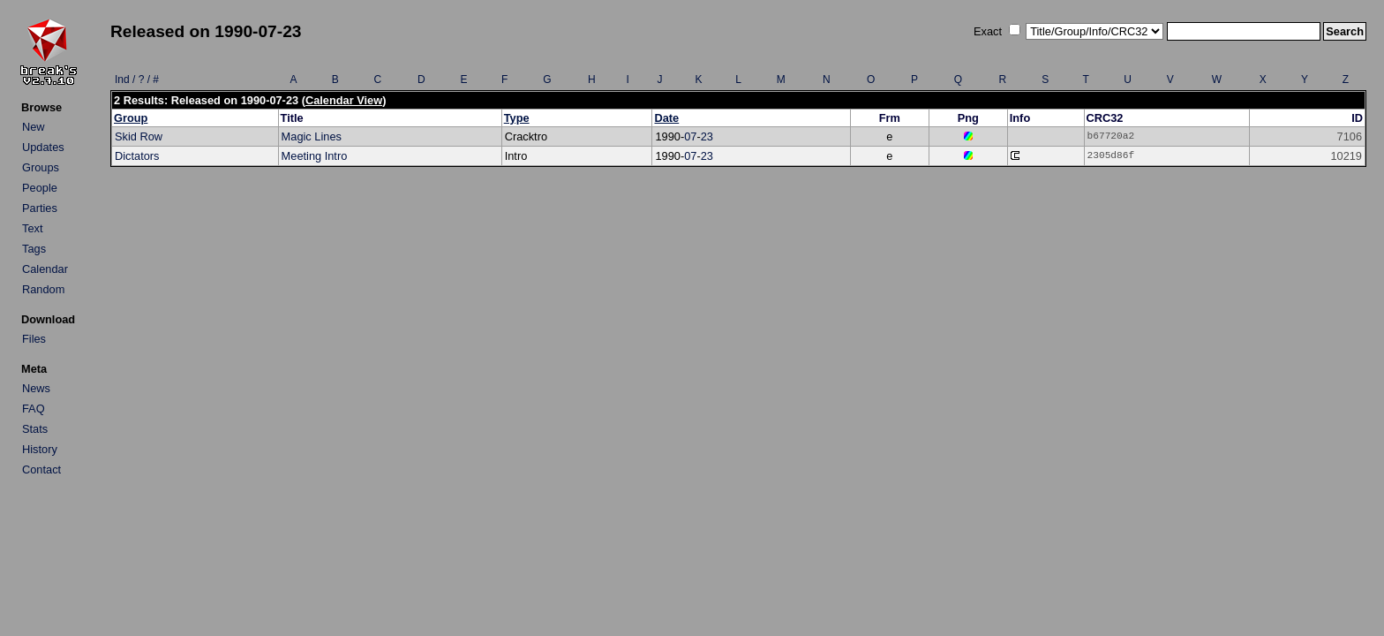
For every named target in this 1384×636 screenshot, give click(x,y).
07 (690, 136)
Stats (35, 428)
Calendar (45, 269)
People (39, 187)
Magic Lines (312, 136)
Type (517, 118)
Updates (43, 147)
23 (707, 136)
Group (130, 118)
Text (32, 228)
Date (666, 118)
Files (34, 338)
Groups (40, 167)
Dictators (137, 156)
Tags (34, 248)
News (36, 388)
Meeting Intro (315, 156)
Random (43, 289)
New (33, 126)
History (39, 449)
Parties (39, 208)
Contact (41, 469)
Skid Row (138, 136)
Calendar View (343, 100)
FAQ (33, 408)
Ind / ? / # (137, 79)
